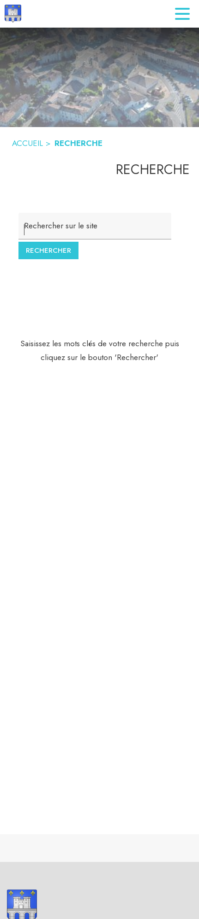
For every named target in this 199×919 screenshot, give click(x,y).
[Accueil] (13, 14)
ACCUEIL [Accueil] (27, 143)
